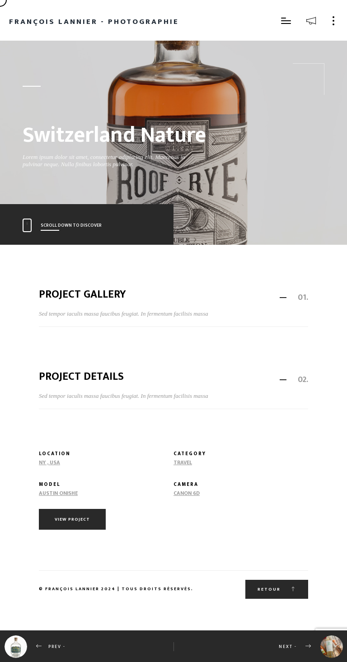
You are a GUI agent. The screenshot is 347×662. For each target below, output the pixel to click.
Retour (277, 589)
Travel (183, 462)
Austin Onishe (58, 493)
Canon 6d (187, 493)
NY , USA (49, 462)
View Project (72, 519)
